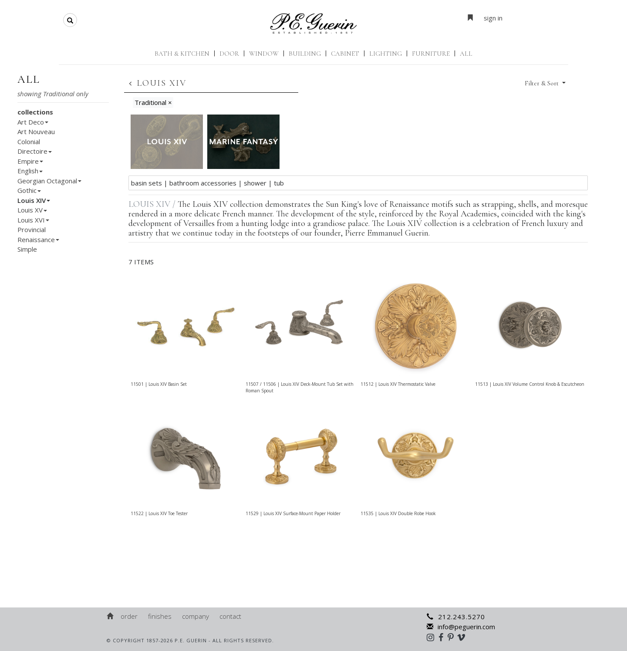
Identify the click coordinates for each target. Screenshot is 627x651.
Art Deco (32, 122)
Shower (255, 183)
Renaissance (38, 239)
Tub (279, 183)
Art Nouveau (36, 131)
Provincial (31, 229)
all (28, 79)
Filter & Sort (542, 83)
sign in (493, 17)
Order (129, 616)
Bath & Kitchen (182, 53)
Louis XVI (33, 220)
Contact (230, 616)
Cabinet (345, 53)
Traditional (153, 102)
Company (195, 616)
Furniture (431, 53)
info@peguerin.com (461, 626)
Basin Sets (146, 183)
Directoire (34, 151)
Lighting (385, 53)
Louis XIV (33, 200)
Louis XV (32, 210)
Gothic (29, 190)
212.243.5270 (456, 616)
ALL (466, 53)
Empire (30, 161)
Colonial (28, 141)
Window (264, 53)
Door (229, 53)
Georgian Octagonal (49, 180)
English (30, 170)
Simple (27, 249)
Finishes (160, 616)
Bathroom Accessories (202, 183)
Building (305, 53)
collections (35, 112)
